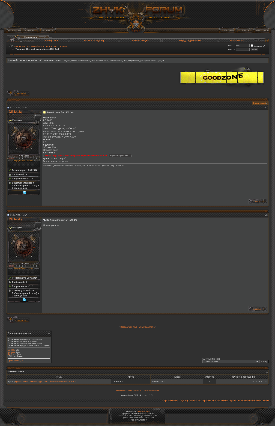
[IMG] (10, 354)
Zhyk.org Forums (21, 46)
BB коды (11, 350)
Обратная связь (170, 400)
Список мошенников (151, 391)
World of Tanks (60, 46)
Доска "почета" (237, 41)
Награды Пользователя (22, 161)
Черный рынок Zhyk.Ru (41, 46)
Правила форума (15, 361)
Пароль (231, 49)
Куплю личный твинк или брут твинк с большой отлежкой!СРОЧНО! (45, 381)
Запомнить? (258, 46)
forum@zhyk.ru (143, 411)
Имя (230, 46)
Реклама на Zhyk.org (94, 41)
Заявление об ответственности (128, 391)
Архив (233, 400)
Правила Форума (140, 41)
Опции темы (259, 103)
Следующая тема (146, 327)
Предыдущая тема (128, 327)
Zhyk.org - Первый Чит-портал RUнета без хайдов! (204, 400)
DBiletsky (16, 111)
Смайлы (11, 352)
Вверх (266, 400)
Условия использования (249, 400)
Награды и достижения (190, 41)
